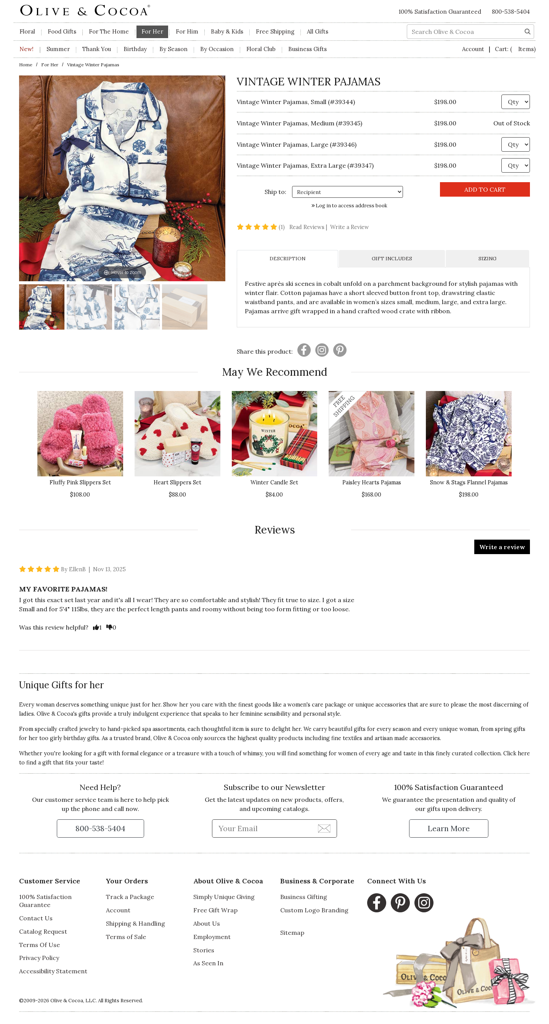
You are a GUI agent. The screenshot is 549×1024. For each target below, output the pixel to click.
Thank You (96, 49)
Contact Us (36, 918)
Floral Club (261, 49)
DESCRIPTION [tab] (287, 258)
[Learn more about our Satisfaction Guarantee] (448, 828)
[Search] (527, 31)
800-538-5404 (511, 11)
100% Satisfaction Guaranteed (440, 11)
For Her (49, 64)
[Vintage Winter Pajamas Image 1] (41, 308)
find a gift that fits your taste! (65, 762)
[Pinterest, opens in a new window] (400, 902)
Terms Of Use (39, 945)
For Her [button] (152, 31)
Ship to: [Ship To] (275, 192)
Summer (58, 49)
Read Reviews (309, 227)
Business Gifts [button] (307, 49)
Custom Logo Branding (314, 910)
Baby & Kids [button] (227, 31)
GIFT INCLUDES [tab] (392, 258)
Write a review (502, 547)
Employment (212, 937)
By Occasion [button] (217, 49)
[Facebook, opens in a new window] (376, 902)
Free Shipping (275, 31)
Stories (203, 950)
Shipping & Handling (135, 923)
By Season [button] (173, 49)
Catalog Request (43, 931)
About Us (206, 923)
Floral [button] (27, 31)
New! (26, 49)
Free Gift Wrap (215, 910)
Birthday (135, 49)
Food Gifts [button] (62, 31)
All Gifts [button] (317, 31)
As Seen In (208, 963)
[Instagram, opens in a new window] (423, 902)
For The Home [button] (109, 31)
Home (25, 64)
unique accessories (380, 704)
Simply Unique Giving (224, 897)
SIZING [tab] (487, 258)
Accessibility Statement (53, 971)
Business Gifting (303, 897)
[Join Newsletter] (324, 828)
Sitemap (292, 932)
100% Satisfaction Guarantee (45, 901)
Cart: (515, 49)
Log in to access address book (349, 205)
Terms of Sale (126, 937)
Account (474, 49)
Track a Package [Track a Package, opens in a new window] (130, 897)
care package (329, 704)
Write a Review (349, 227)
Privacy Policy (39, 958)
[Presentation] (304, 350)
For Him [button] (187, 31)
